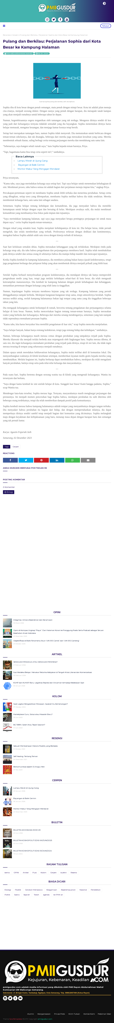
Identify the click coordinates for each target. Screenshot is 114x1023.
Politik (7, 895)
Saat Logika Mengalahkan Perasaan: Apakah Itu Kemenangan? (40, 704)
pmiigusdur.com (45, 1019)
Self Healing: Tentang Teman (25, 756)
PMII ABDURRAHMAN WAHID (19, 53)
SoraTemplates (15, 1019)
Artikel (25, 872)
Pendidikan (95, 890)
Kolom (43, 872)
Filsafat (18, 890)
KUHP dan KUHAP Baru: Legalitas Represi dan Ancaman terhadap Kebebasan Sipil (48, 683)
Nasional (83, 890)
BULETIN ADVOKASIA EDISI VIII (27, 830)
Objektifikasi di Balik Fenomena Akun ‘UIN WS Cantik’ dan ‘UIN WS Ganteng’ (46, 641)
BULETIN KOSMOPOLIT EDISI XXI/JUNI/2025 (32, 840)
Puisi (35, 872)
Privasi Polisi (59, 1014)
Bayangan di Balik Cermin (31, 165)
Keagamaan (51, 890)
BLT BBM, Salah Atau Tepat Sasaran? (29, 725)
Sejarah (26, 895)
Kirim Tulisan (74, 1014)
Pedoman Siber (104, 1014)
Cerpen (15, 35)
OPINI (16, 872)
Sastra (16, 895)
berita (7, 872)
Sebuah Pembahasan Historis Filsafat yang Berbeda (35, 746)
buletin (64, 872)
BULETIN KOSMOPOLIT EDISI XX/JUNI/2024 (32, 851)
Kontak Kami (89, 1014)
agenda (46, 895)
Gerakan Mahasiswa (33, 890)
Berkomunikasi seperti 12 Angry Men (29, 767)
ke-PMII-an (58, 895)
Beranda (6, 35)
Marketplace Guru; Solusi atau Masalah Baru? (33, 714)
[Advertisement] (57, 585)
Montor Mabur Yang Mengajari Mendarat (39, 169)
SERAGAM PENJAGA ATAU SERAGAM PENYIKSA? (35, 662)
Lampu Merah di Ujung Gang (33, 160)
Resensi (74, 872)
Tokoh (36, 895)
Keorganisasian (44, 1014)
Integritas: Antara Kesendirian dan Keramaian (32, 620)
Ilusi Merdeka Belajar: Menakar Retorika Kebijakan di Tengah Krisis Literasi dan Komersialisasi (52, 672)
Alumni (30, 1014)
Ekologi (8, 890)
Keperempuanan (68, 890)
